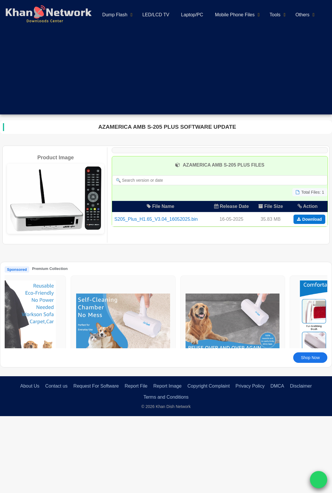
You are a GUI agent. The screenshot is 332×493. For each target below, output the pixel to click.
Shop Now (310, 357)
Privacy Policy (250, 386)
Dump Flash (114, 14)
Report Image (167, 386)
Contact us (56, 386)
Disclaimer (301, 386)
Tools (275, 14)
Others (303, 14)
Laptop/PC (192, 14)
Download (309, 219)
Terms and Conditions (166, 397)
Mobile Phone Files (235, 14)
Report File (136, 386)
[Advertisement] (166, 73)
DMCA (277, 386)
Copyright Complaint (208, 386)
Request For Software (96, 386)
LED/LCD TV (155, 14)
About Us (29, 386)
